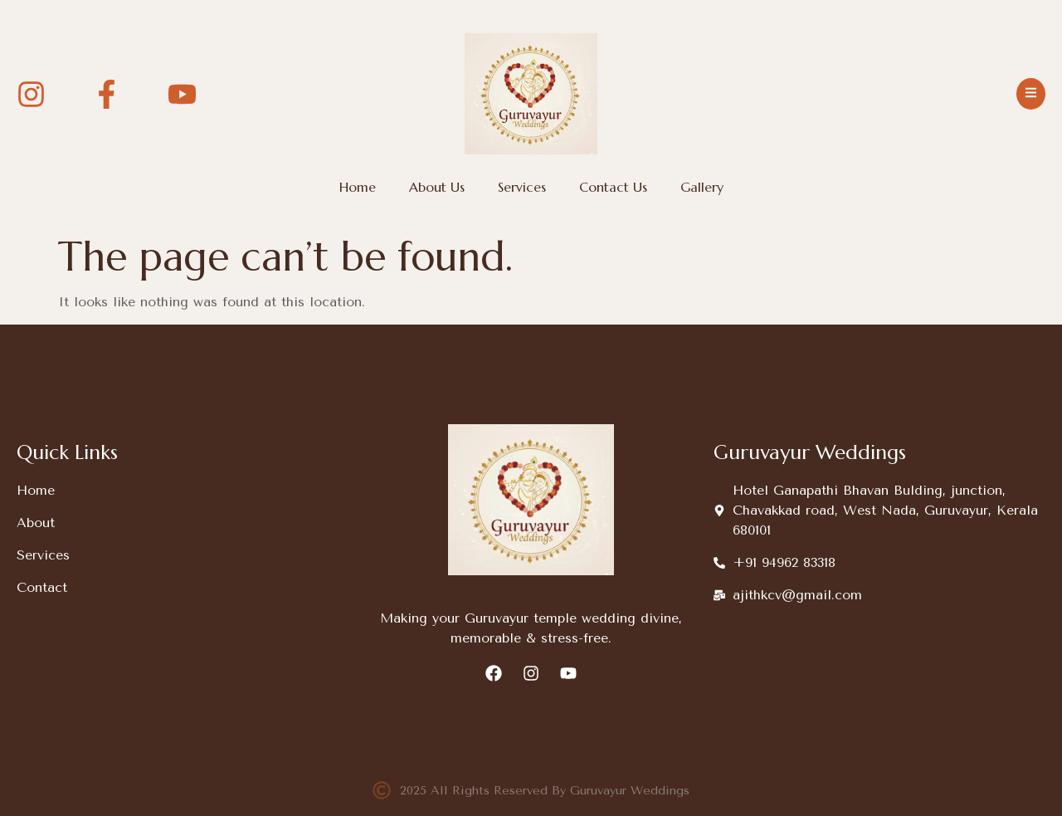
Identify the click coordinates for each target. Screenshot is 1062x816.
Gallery (701, 187)
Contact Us (613, 187)
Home (357, 187)
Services (522, 187)
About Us (437, 187)
